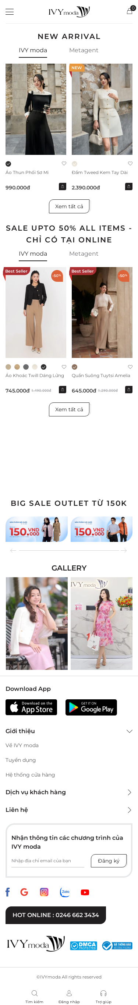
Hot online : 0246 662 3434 (56, 915)
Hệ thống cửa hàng (30, 774)
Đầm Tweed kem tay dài (100, 172)
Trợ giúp (104, 1001)
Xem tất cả (69, 206)
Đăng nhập (69, 1001)
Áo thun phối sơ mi (27, 172)
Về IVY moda (22, 745)
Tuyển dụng (21, 760)
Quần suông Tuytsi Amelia (101, 375)
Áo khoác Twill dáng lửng (35, 375)
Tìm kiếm (34, 1001)
